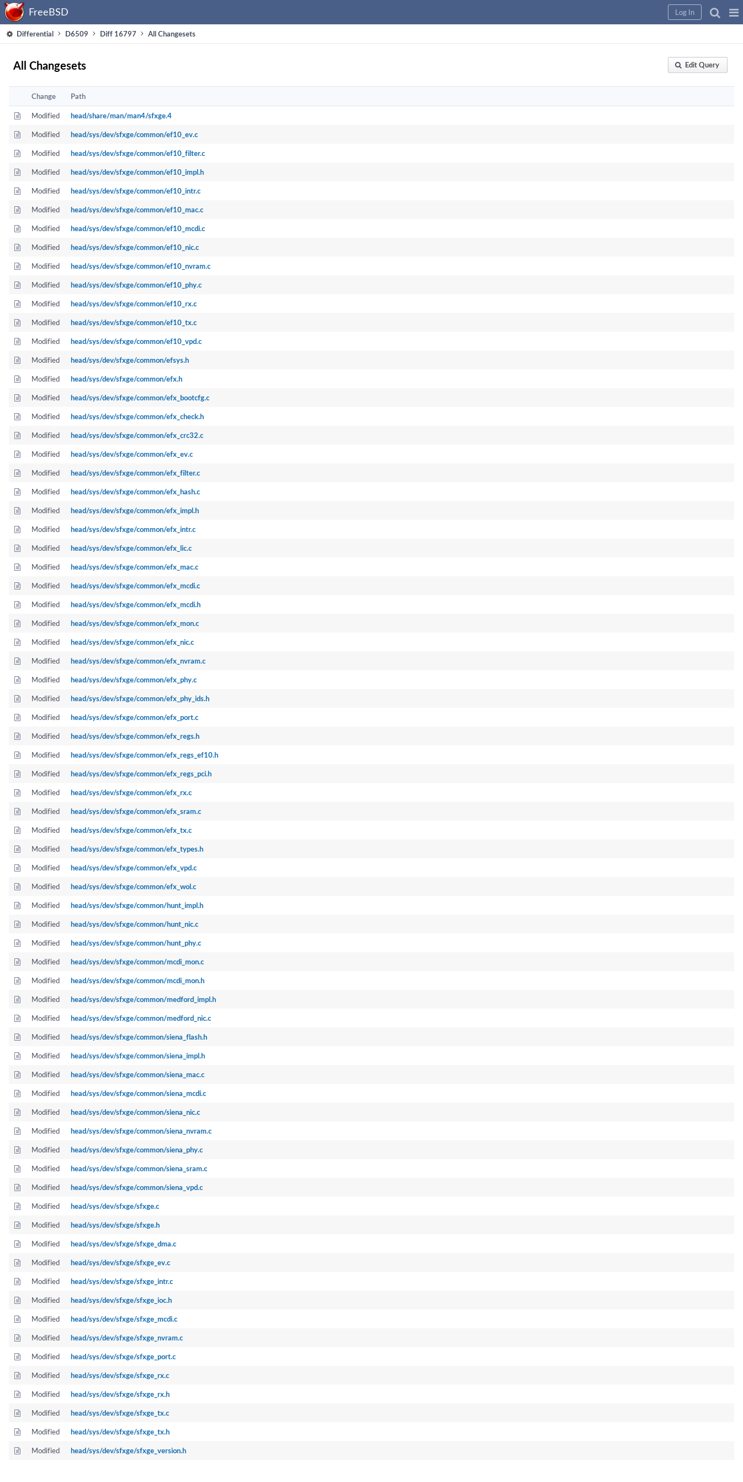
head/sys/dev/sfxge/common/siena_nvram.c (141, 1131)
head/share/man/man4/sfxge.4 (121, 116)
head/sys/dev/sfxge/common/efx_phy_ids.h (140, 698)
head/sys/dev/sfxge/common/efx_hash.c (135, 492)
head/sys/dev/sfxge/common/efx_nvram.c (138, 661)
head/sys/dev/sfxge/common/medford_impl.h (143, 999)
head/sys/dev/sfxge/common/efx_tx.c (131, 830)
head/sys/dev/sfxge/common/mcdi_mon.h (137, 980)
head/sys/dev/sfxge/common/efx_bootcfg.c (140, 398)
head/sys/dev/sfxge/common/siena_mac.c (137, 1074)
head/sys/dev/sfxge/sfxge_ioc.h (121, 1300)
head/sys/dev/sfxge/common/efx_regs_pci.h (141, 774)
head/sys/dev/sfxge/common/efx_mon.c (135, 623)
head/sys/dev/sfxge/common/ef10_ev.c (134, 134)
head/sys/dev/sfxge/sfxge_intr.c (122, 1281)
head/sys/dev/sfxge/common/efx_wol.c (133, 886)
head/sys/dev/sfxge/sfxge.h (115, 1225)
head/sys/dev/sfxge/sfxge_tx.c (120, 1413)
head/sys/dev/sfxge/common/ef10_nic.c (135, 247)
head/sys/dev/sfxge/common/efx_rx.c (131, 792)
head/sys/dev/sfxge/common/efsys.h (130, 360)
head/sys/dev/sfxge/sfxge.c (115, 1206)
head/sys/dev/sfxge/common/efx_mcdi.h (136, 604)
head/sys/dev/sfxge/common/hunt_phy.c (136, 943)
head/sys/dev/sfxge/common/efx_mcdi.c (135, 586)
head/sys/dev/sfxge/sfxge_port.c (123, 1356)
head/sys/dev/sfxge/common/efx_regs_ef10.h (144, 755)
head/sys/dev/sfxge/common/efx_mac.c (134, 567)
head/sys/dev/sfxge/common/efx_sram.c (136, 811)
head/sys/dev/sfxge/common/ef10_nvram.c (140, 266)
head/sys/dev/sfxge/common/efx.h (126, 379)
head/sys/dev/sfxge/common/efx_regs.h (135, 736)
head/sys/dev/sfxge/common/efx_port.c (134, 717)
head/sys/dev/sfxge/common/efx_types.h (137, 849)
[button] (734, 12)
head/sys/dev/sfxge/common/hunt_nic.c (134, 924)
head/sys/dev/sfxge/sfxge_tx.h (120, 1432)
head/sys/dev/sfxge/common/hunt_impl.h (137, 905)
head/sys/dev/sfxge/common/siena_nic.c (135, 1112)
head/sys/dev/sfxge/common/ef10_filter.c (138, 153)
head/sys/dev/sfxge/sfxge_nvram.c (127, 1338)
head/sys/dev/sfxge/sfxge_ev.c (120, 1262)
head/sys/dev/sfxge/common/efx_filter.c (135, 473)
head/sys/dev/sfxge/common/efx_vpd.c (134, 868)
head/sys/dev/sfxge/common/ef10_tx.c (134, 322)
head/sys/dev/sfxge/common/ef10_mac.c (137, 210)
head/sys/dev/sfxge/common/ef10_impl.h (137, 172)
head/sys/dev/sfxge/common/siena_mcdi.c (138, 1093)
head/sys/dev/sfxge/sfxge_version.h (128, 1450)
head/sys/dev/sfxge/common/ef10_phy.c (136, 285)
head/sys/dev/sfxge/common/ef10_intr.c (136, 191)
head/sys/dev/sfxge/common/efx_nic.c (132, 642)
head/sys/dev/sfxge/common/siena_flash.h (139, 1037)
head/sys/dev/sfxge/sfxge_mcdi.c (124, 1319)
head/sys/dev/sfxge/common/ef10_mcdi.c (138, 228)
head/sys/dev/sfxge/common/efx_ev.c (132, 454)
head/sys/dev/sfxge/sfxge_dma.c (123, 1244)
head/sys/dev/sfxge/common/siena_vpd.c (137, 1187)
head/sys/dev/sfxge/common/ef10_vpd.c (136, 341)
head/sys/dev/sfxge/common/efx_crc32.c (137, 435)
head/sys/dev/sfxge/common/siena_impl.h (138, 1056)
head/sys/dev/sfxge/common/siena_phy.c (137, 1150)
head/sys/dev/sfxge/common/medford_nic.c (141, 1018)
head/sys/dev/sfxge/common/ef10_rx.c (134, 304)
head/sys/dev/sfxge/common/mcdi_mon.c (137, 962)
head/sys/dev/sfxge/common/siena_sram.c (139, 1168)
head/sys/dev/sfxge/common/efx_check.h (137, 416)
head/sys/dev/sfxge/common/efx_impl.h (135, 510)
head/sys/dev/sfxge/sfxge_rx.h (120, 1394)
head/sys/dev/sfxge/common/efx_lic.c (131, 548)
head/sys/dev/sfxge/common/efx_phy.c (134, 680)
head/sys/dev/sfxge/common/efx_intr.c (133, 529)
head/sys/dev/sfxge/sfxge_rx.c (120, 1375)
